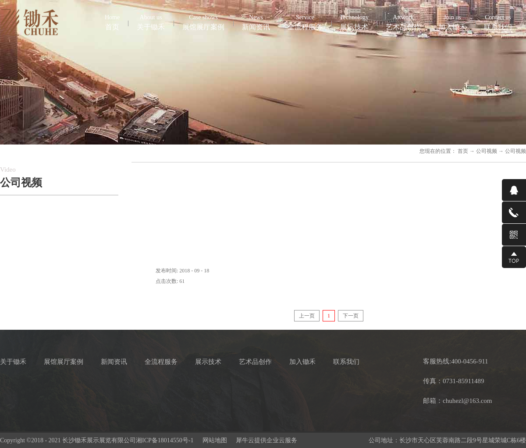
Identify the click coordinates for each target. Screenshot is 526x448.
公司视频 (486, 151)
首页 (112, 22)
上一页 (307, 316)
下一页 (351, 316)
